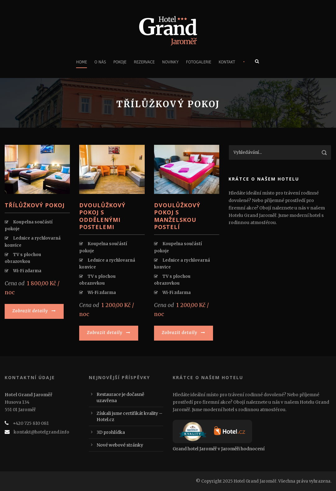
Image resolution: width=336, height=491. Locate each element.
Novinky (170, 62)
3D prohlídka (111, 432)
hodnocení (253, 449)
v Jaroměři (229, 449)
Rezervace (144, 62)
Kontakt (227, 62)
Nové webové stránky (120, 445)
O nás (100, 62)
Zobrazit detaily (34, 311)
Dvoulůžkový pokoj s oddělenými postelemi (102, 216)
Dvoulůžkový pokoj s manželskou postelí (177, 216)
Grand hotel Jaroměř (195, 449)
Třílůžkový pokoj (35, 205)
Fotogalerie (198, 62)
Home (81, 62)
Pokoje (119, 62)
